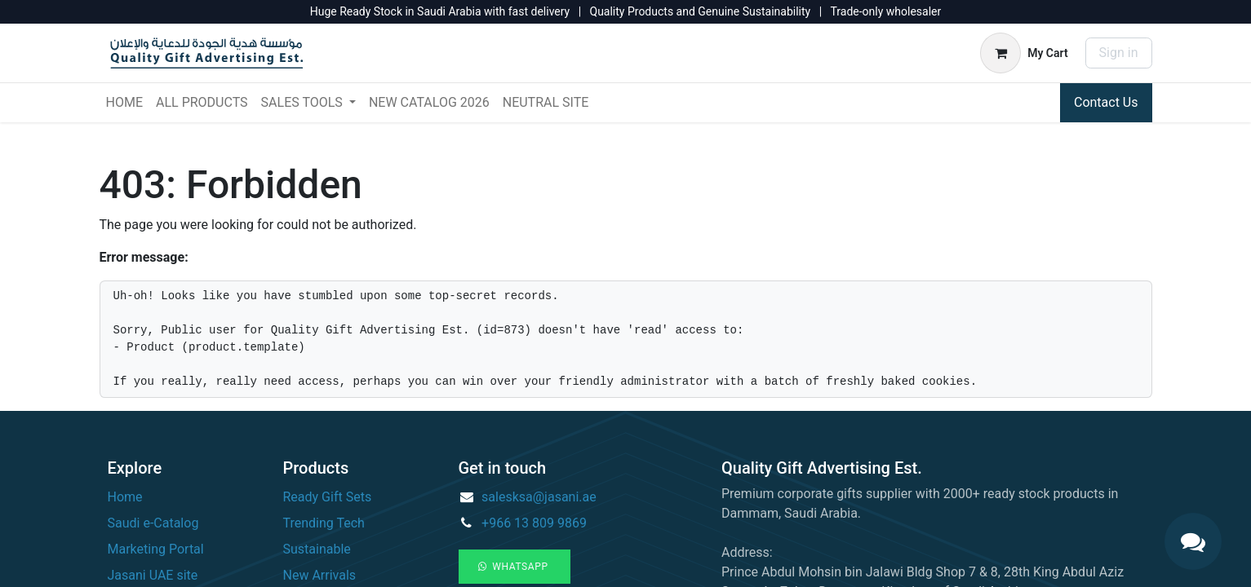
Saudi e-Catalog (153, 523)
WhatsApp (515, 566)
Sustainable (317, 549)
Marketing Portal (156, 549)
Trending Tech (324, 523)
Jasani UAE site (153, 575)
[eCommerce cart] (1023, 53)
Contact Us (1106, 102)
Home (125, 497)
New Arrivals (320, 575)
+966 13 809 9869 (534, 523)
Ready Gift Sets (327, 497)
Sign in (1118, 52)
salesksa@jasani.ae (539, 497)
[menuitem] (124, 102)
